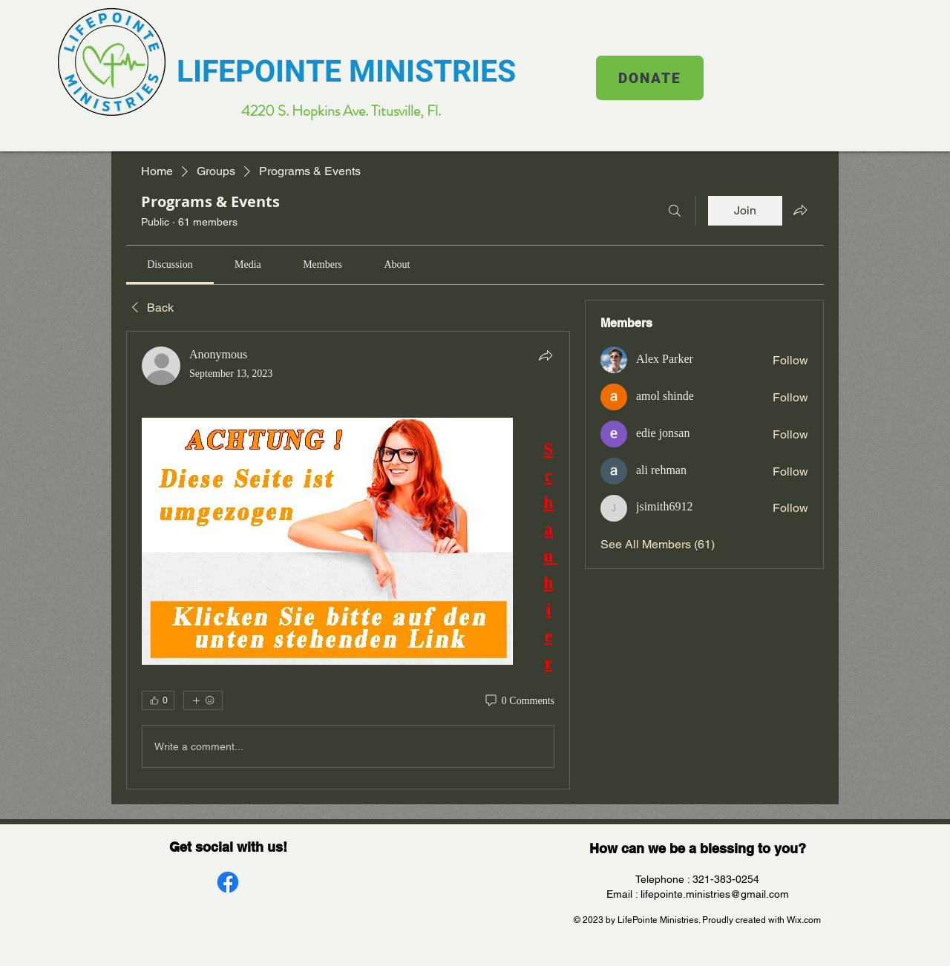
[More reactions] (203, 700)
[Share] (545, 355)
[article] (348, 560)
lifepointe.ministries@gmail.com (715, 894)
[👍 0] (158, 700)
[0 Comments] (518, 701)
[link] (169, 264)
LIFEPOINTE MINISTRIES (346, 72)
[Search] (675, 211)
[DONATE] (650, 78)
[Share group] (800, 210)
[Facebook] (228, 882)
